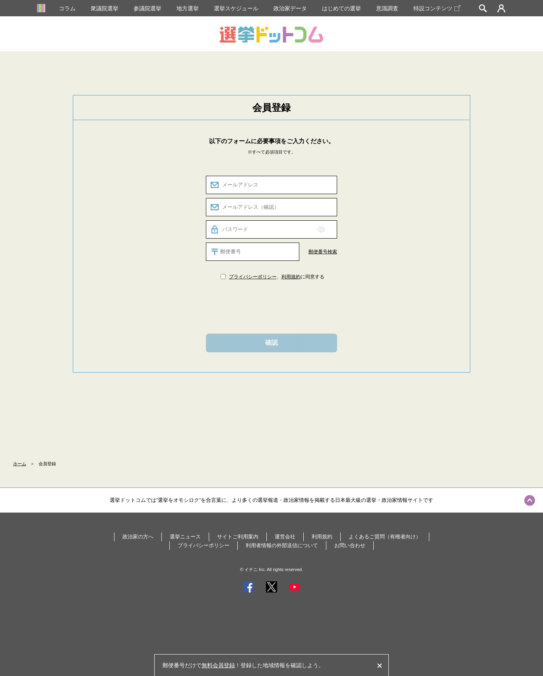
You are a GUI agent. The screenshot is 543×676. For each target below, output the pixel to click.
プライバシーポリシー (253, 277)
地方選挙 (187, 8)
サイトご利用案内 (237, 537)
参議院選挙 (147, 8)
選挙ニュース (185, 537)
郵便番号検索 (322, 251)
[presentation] (271, 306)
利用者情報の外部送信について (282, 545)
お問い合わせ (349, 545)
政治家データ (290, 8)
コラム (67, 8)
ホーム (19, 463)
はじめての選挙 (341, 8)
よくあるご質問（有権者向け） (385, 537)
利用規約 (291, 277)
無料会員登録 (218, 665)
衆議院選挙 (104, 8)
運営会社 (285, 537)
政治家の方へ (137, 537)
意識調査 (387, 8)
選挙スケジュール (236, 8)
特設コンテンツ (436, 8)
